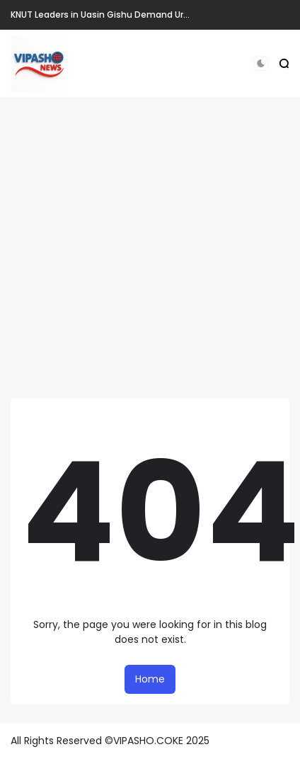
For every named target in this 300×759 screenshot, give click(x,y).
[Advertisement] (132, 247)
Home (150, 679)
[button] (260, 63)
